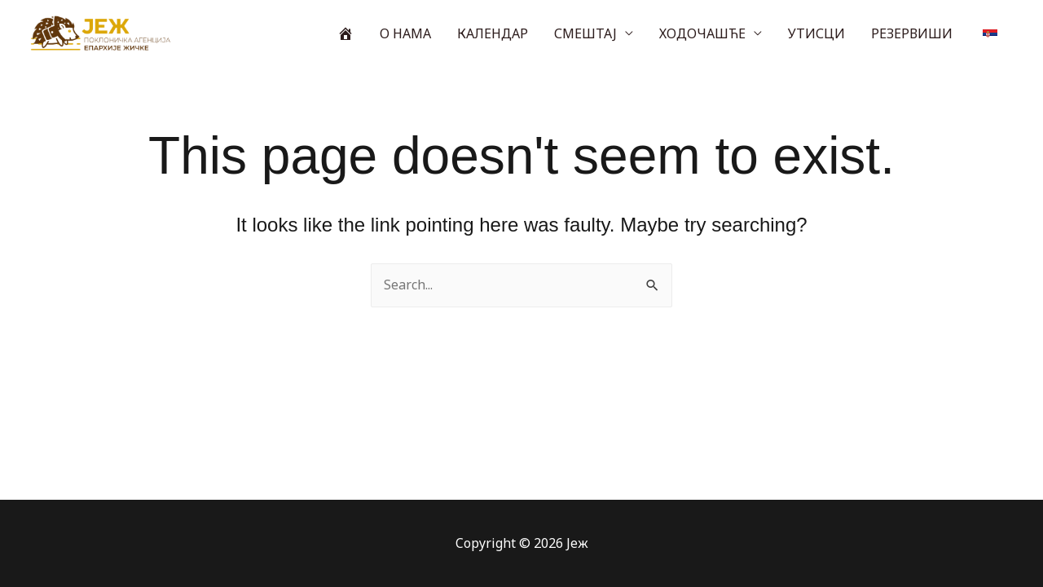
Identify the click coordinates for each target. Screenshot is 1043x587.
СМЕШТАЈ (585, 33)
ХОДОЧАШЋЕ (702, 33)
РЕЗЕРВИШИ (912, 33)
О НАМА (405, 33)
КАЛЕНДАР (492, 33)
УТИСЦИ (816, 33)
